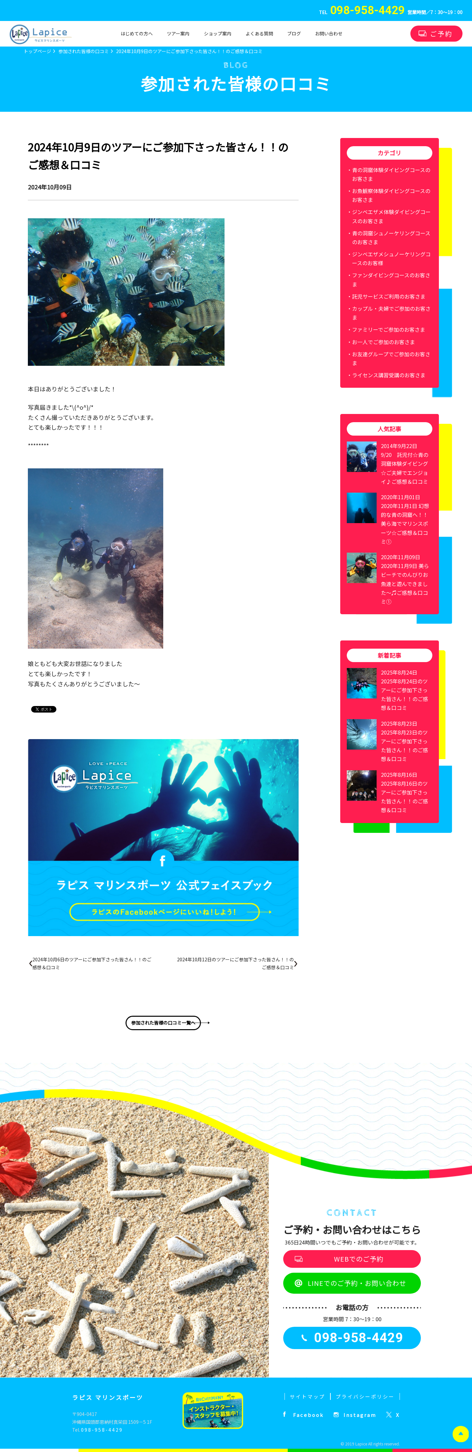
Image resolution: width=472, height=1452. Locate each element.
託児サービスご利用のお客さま (388, 296)
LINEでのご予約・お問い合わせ (357, 1283)
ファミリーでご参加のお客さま (388, 329)
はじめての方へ (137, 33)
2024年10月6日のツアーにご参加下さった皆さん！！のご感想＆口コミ (91, 963)
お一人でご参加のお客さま (383, 342)
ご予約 (441, 33)
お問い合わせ (329, 33)
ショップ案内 (217, 33)
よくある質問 (259, 33)
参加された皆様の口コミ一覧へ (163, 1022)
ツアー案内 (178, 33)
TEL (362, 12)
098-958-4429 (102, 1429)
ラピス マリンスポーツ (107, 1397)
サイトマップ (307, 1396)
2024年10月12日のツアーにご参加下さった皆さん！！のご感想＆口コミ (235, 963)
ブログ (294, 33)
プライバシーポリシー (365, 1396)
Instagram (360, 1414)
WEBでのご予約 (359, 1259)
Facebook (308, 1414)
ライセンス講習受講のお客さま (388, 375)
